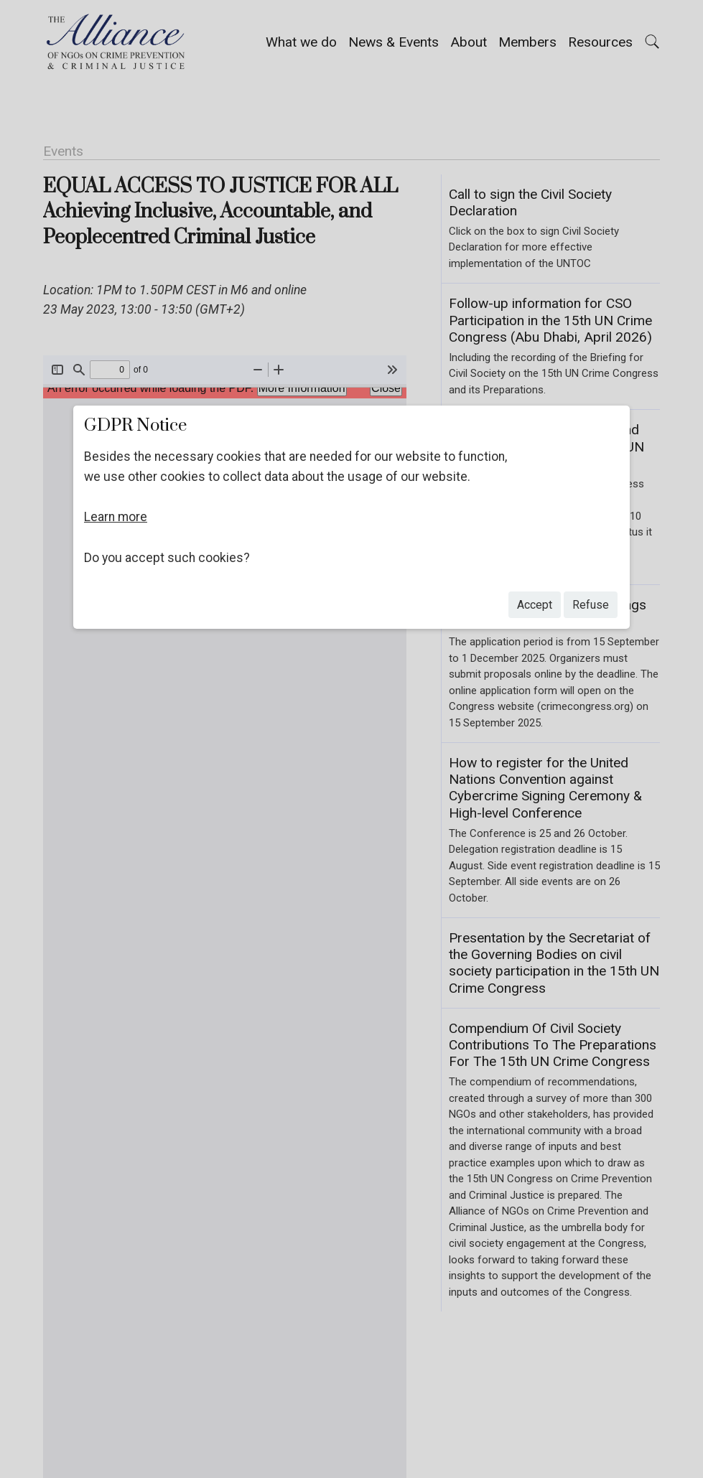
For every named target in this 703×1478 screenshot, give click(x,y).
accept (534, 605)
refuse (590, 605)
